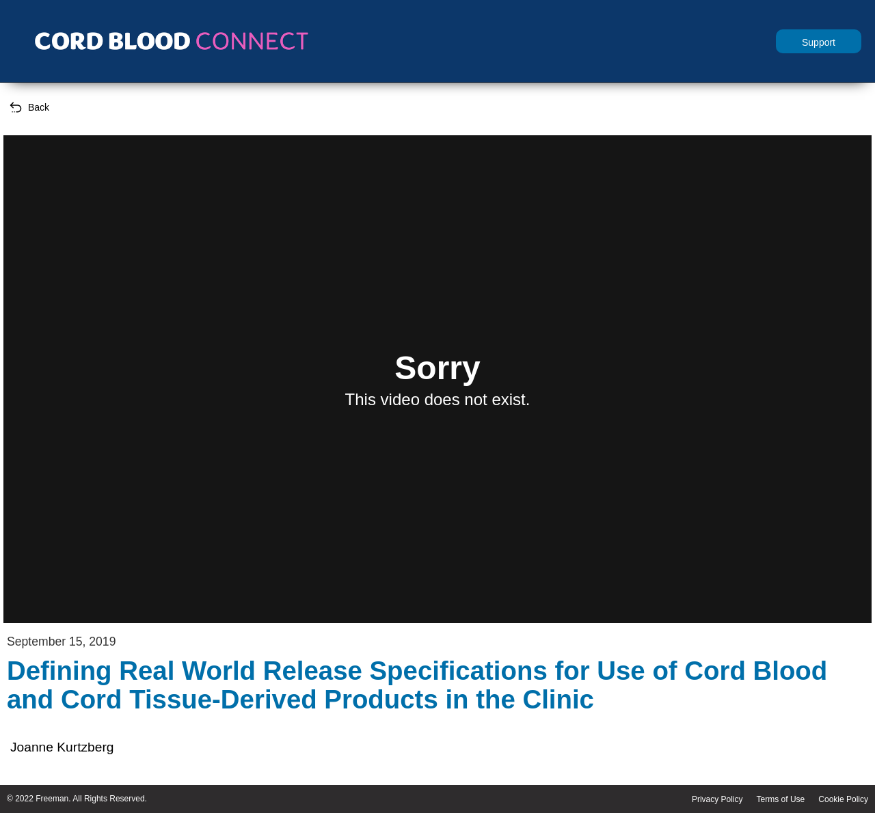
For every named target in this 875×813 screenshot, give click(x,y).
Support (818, 42)
